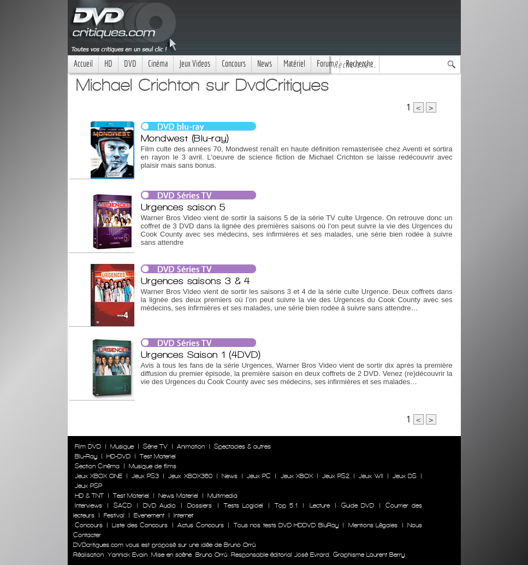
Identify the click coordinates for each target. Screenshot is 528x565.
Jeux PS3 (145, 476)
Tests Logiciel (243, 505)
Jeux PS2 (335, 476)
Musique (122, 446)
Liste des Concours (140, 525)
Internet (183, 515)
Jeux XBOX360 (190, 476)
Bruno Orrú (211, 554)
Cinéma (158, 63)
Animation (191, 446)
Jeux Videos (194, 63)
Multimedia (222, 495)
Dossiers (199, 505)
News (264, 63)
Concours (234, 63)
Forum (325, 63)
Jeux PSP (88, 485)
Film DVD (88, 446)
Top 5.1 (286, 505)
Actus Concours (200, 525)
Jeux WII (371, 476)
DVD (130, 63)
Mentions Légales (373, 525)
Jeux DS (405, 476)
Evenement (149, 515)
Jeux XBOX (297, 476)
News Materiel (178, 495)
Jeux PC (259, 476)
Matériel (294, 63)
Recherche (359, 63)
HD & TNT (89, 495)
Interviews (88, 505)
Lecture (320, 505)
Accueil (83, 63)
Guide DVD (357, 505)
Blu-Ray (86, 456)
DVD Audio (159, 505)
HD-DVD (118, 456)
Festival (114, 515)
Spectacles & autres (242, 446)
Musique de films (152, 466)
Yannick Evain (127, 554)
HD (108, 63)
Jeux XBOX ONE (98, 476)
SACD (123, 505)
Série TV (155, 446)
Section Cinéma (97, 466)
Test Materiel (158, 456)
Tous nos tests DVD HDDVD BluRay (286, 525)
